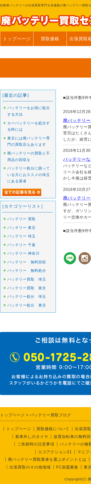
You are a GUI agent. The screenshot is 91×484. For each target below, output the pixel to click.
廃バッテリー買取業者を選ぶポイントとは (47, 459)
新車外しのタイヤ (31, 437)
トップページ (17, 38)
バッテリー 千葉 (21, 245)
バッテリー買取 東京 (26, 288)
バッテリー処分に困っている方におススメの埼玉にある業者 (28, 174)
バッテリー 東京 (21, 228)
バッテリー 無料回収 (26, 262)
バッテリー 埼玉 (21, 236)
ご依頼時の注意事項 (35, 444)
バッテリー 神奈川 (23, 253)
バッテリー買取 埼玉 (26, 279)
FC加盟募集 (67, 467)
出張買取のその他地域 (30, 467)
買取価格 (50, 38)
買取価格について (52, 429)
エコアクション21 (55, 452)
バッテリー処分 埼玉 (26, 296)
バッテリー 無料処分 (26, 271)
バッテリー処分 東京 (26, 305)
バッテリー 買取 (21, 219)
